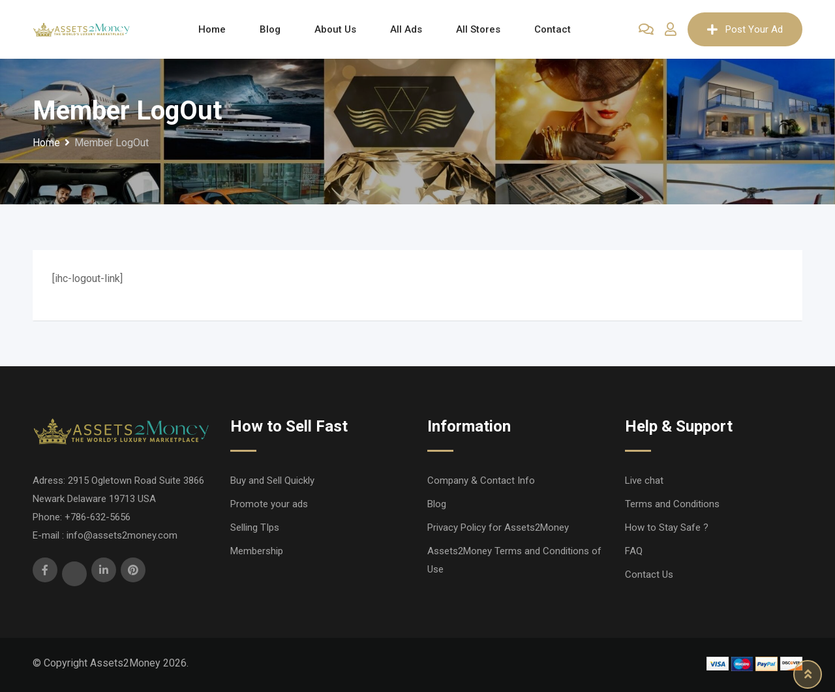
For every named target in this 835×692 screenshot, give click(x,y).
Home (212, 29)
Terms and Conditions (672, 504)
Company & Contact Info (481, 480)
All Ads (406, 29)
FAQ (634, 551)
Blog (270, 29)
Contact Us (649, 574)
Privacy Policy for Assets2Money (498, 527)
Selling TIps (254, 527)
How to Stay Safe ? (666, 527)
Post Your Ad (745, 29)
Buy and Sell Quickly (272, 480)
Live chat (644, 480)
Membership (256, 551)
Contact (552, 29)
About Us (335, 29)
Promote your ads (269, 504)
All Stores (478, 29)
